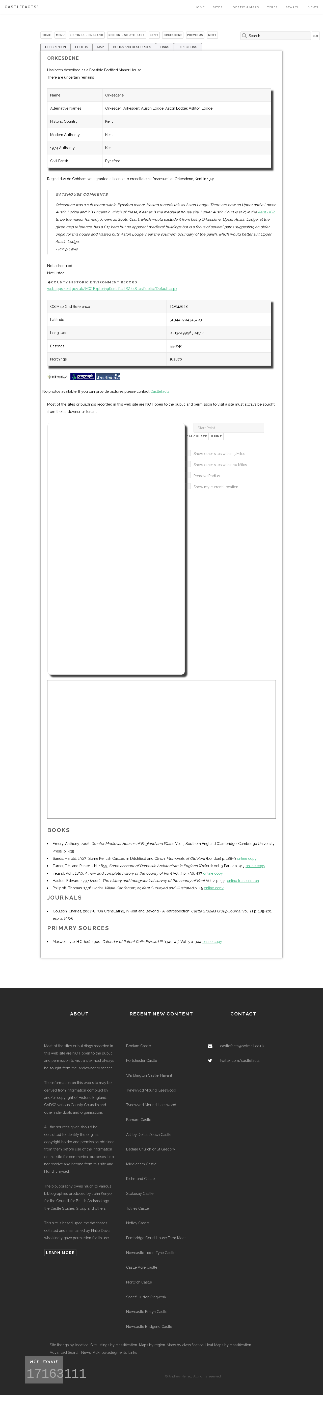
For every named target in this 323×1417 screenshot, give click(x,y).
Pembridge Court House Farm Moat (156, 1238)
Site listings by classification (113, 1345)
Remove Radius (207, 476)
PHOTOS (81, 47)
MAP (100, 47)
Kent (154, 35)
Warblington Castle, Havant (149, 1075)
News (313, 7)
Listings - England (86, 35)
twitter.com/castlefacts (239, 1060)
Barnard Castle (138, 1119)
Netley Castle (137, 1223)
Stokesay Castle (139, 1193)
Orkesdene (173, 35)
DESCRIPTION (55, 47)
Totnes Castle (137, 1208)
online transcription (243, 880)
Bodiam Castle (138, 1046)
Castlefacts (22, 7)
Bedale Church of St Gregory (150, 1149)
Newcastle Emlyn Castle (146, 1311)
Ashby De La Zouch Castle (148, 1134)
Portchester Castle (141, 1060)
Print (216, 436)
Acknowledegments (110, 1352)
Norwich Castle (139, 1282)
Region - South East (127, 35)
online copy (247, 858)
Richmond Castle (140, 1178)
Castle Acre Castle (141, 1267)
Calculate (196, 436)
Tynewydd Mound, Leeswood (151, 1090)
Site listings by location (69, 1345)
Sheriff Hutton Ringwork (146, 1297)
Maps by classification (185, 1345)
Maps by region (152, 1345)
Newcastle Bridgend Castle (149, 1326)
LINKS (164, 47)
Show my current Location (216, 487)
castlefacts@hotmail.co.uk (242, 1046)
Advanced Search (64, 1352)
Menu (60, 35)
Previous (195, 35)
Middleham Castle (141, 1164)
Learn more (60, 1252)
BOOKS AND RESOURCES (132, 47)
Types (272, 7)
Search (293, 7)
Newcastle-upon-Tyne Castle (150, 1252)
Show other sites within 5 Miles (219, 453)
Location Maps (245, 7)
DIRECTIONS (187, 47)
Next (212, 35)
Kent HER (266, 212)
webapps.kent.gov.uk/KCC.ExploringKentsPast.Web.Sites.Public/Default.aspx (112, 288)
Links (132, 1352)
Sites (218, 7)
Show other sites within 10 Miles (220, 465)
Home (200, 7)
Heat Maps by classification (228, 1345)
